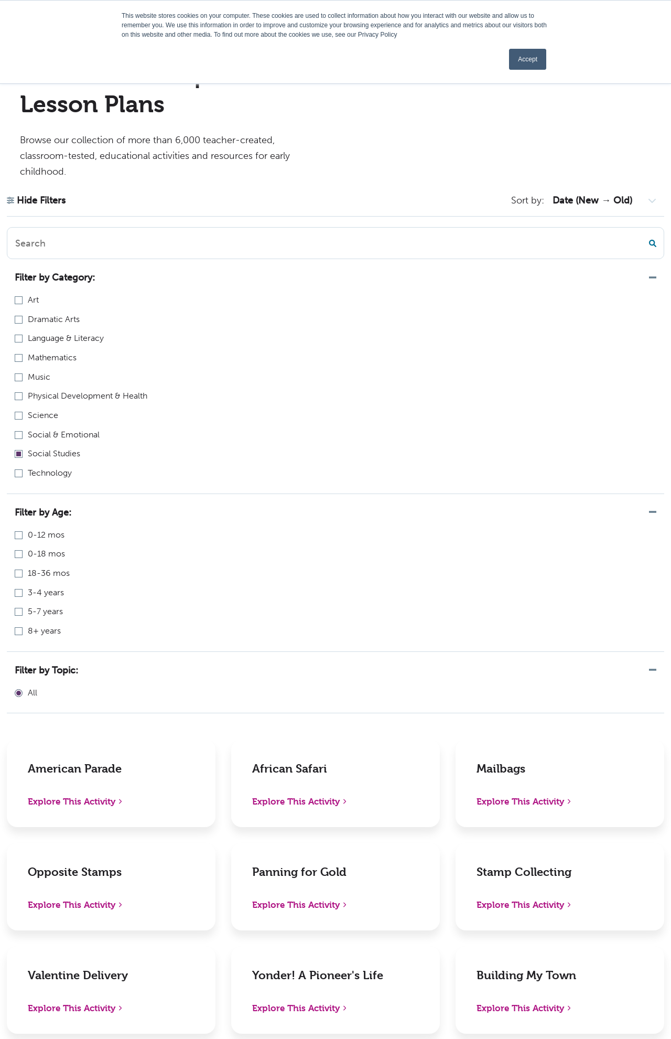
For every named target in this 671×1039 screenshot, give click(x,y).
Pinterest (570, 880)
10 (408, 693)
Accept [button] (527, 59)
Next (434, 693)
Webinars (311, 894)
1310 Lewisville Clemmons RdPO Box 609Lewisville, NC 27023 (82, 850)
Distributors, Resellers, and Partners (470, 865)
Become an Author (329, 916)
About (305, 836)
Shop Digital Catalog (205, 858)
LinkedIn (569, 858)
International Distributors (468, 894)
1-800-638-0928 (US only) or (83, 886)
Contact (435, 916)
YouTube (569, 924)
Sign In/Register (449, 938)
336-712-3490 (45, 899)
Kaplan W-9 (315, 960)
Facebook (571, 836)
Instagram (572, 902)
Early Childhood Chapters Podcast (343, 865)
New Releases (192, 836)
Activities (310, 938)
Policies (434, 836)
